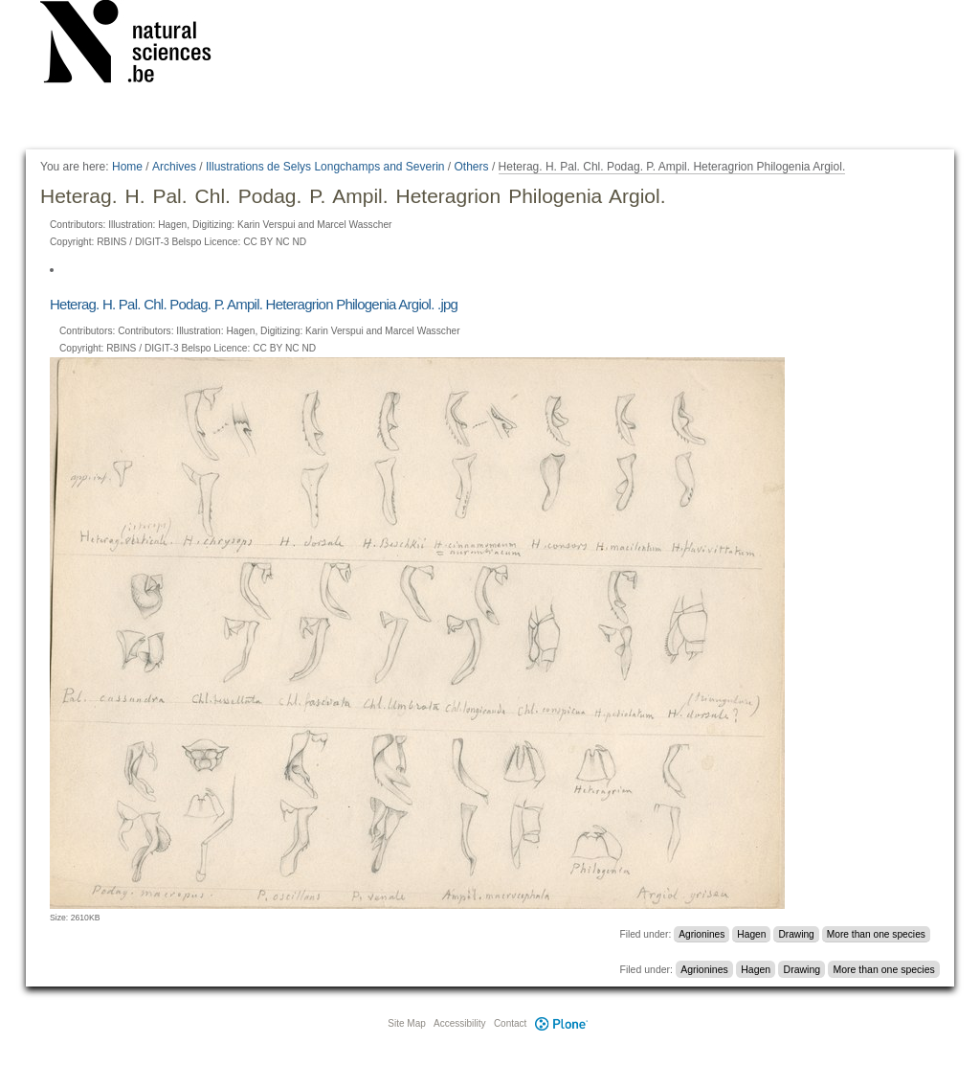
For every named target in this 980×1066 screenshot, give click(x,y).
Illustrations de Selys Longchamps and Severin (325, 166)
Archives (174, 166)
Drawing (795, 934)
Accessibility (459, 1023)
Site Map (406, 1023)
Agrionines (701, 934)
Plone (560, 1023)
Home (127, 166)
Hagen (751, 934)
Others (472, 166)
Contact (510, 1023)
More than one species (876, 934)
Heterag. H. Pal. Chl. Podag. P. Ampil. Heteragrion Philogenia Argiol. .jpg (253, 304)
